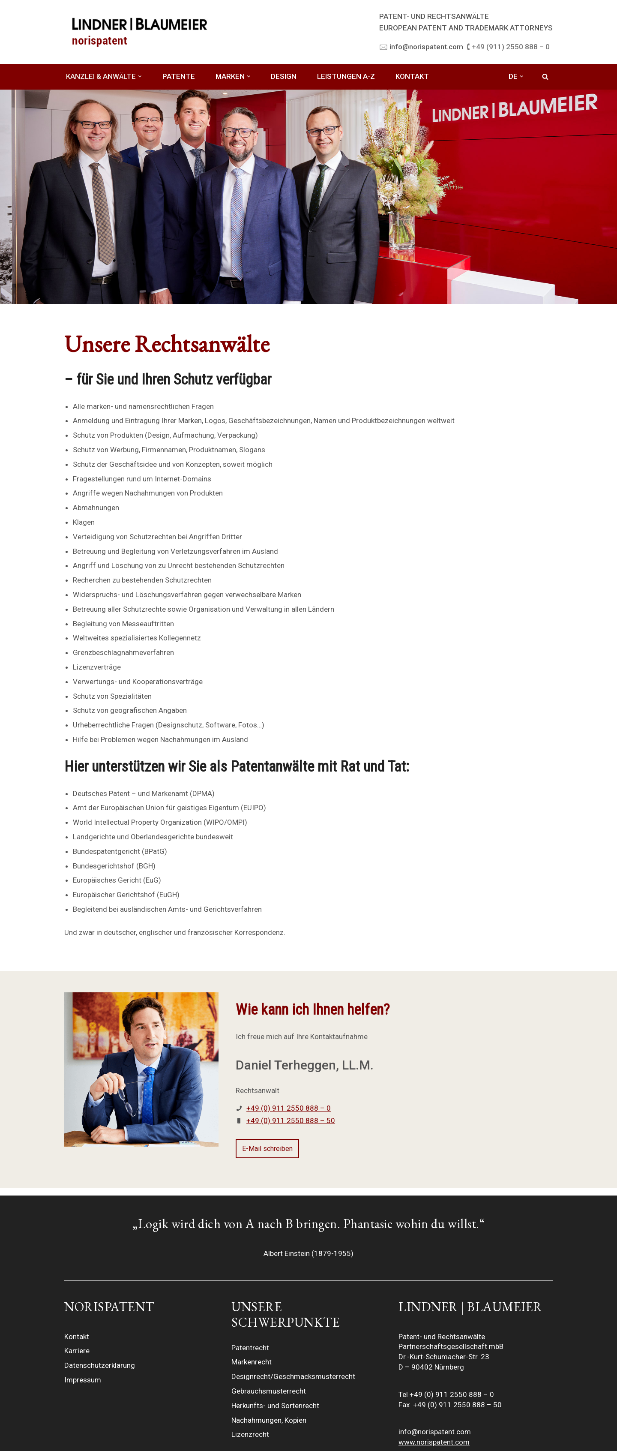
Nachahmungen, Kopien (268, 1420)
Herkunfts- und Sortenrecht (275, 1405)
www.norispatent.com (434, 1442)
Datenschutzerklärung (99, 1365)
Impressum (82, 1380)
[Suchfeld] (545, 76)
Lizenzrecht (250, 1434)
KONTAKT (412, 76)
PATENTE (178, 76)
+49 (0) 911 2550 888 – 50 (290, 1120)
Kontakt (76, 1336)
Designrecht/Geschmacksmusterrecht (293, 1376)
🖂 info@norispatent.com (421, 46)
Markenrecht (251, 1362)
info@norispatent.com (434, 1431)
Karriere (77, 1350)
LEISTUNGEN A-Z (346, 76)
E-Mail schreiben (267, 1149)
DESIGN (284, 76)
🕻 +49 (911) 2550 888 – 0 (508, 46)
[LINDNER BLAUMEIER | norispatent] (139, 32)
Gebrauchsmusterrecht (268, 1391)
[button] (140, 76)
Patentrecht (250, 1347)
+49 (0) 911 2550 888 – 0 (288, 1108)
